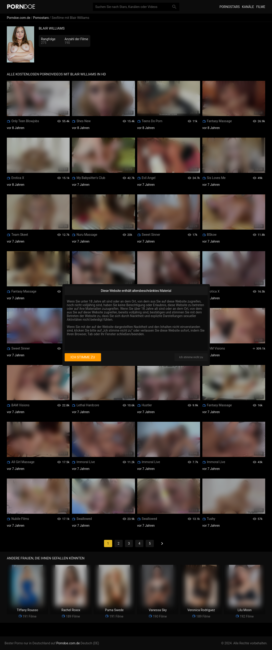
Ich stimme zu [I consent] (83, 357)
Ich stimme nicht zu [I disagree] (191, 357)
